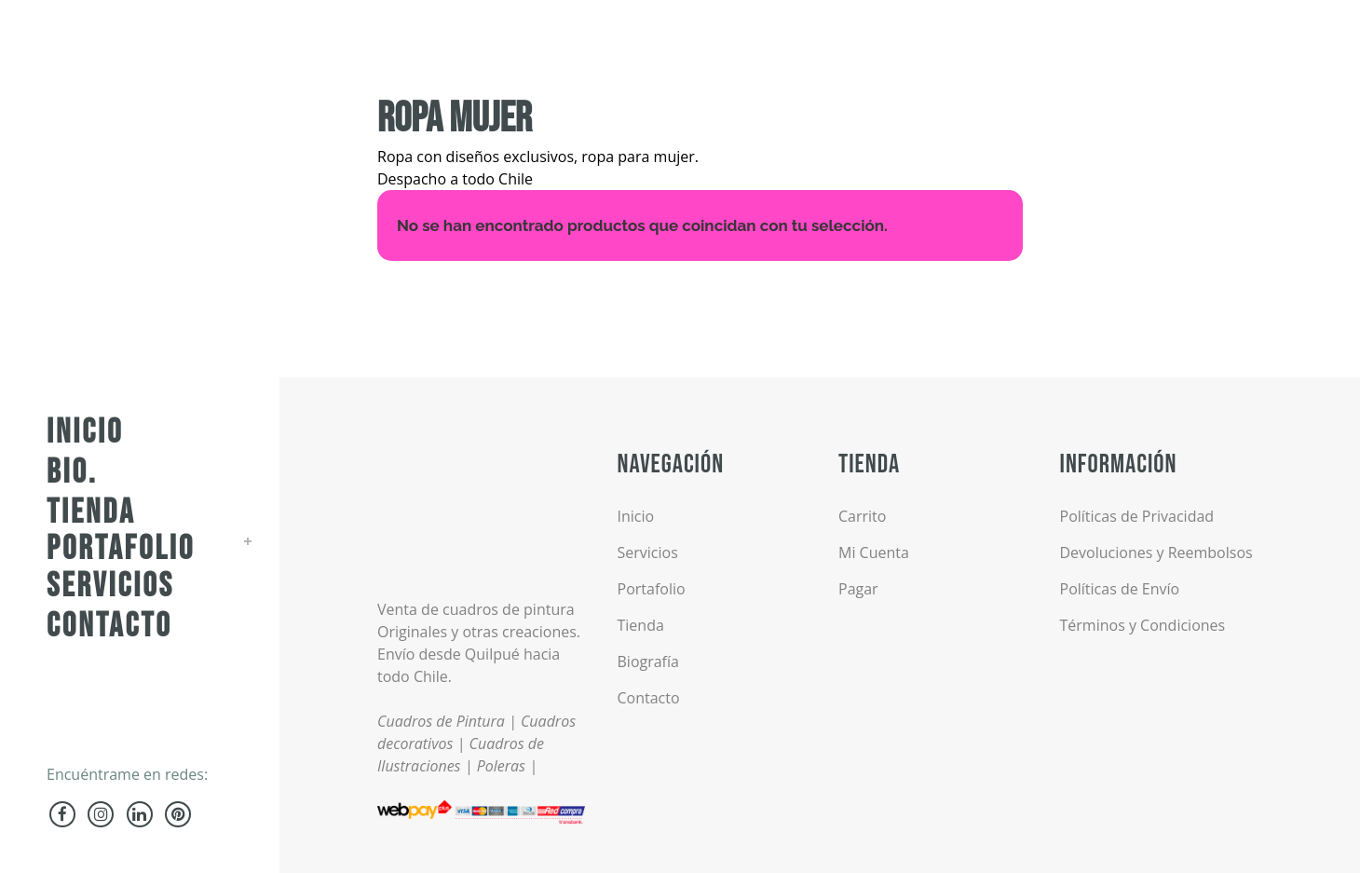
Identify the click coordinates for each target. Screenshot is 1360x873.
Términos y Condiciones (1143, 625)
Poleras (501, 766)
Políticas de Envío (1120, 589)
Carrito (862, 516)
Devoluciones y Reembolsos (1156, 552)
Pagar (858, 589)
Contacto (649, 698)
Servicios (648, 552)
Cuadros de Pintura (441, 721)
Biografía (648, 661)
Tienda (641, 625)
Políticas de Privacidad (1137, 516)
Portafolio (652, 589)
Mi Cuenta (873, 552)
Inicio (636, 516)
